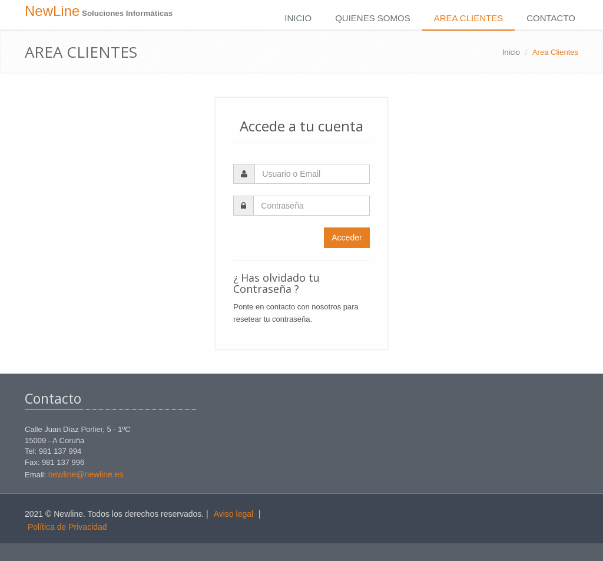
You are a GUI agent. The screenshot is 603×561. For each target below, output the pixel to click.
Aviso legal (233, 514)
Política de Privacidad (67, 527)
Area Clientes (468, 18)
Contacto (550, 18)
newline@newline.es (86, 474)
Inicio (298, 18)
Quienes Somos (372, 18)
